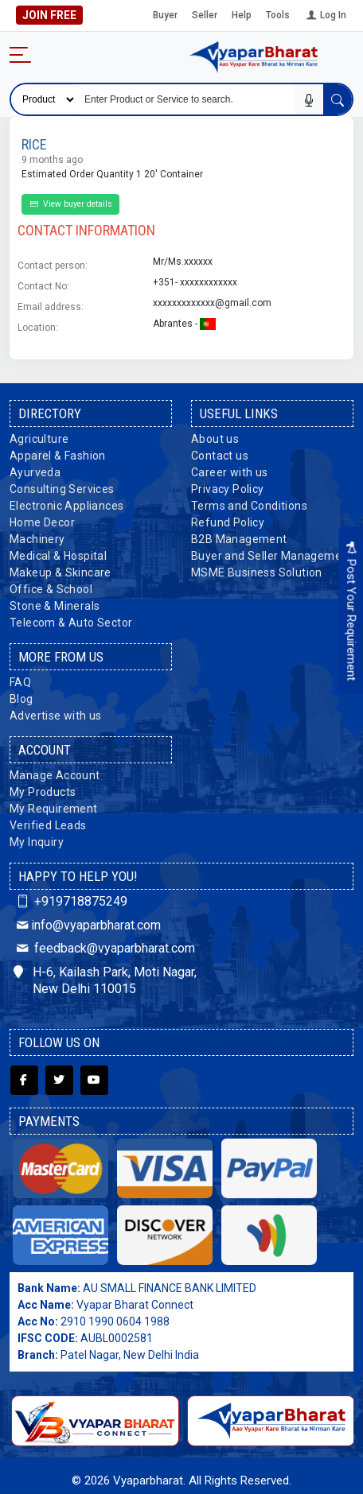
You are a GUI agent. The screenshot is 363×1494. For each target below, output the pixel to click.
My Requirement (54, 808)
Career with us (229, 472)
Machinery (37, 539)
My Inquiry (37, 842)
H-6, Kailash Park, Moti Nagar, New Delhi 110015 (105, 980)
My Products (43, 792)
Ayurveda (35, 472)
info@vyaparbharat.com (87, 925)
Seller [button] (204, 15)
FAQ (20, 682)
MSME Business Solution (256, 572)
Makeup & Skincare (60, 572)
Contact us (219, 455)
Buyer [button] (165, 15)
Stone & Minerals (55, 606)
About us (215, 439)
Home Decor (42, 522)
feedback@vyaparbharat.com (104, 948)
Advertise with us (56, 715)
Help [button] (242, 15)
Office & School (51, 589)
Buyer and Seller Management (272, 555)
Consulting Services (62, 489)
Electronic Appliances (66, 505)
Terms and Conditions (249, 505)
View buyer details (70, 204)
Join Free (53, 15)
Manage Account (55, 775)
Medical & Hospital (58, 555)
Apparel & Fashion (58, 455)
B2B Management (239, 539)
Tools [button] (278, 15)
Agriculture (39, 439)
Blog (21, 699)
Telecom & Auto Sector (71, 622)
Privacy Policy (227, 489)
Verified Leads (48, 825)
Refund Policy (227, 522)
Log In (325, 15)
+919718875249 (70, 901)
